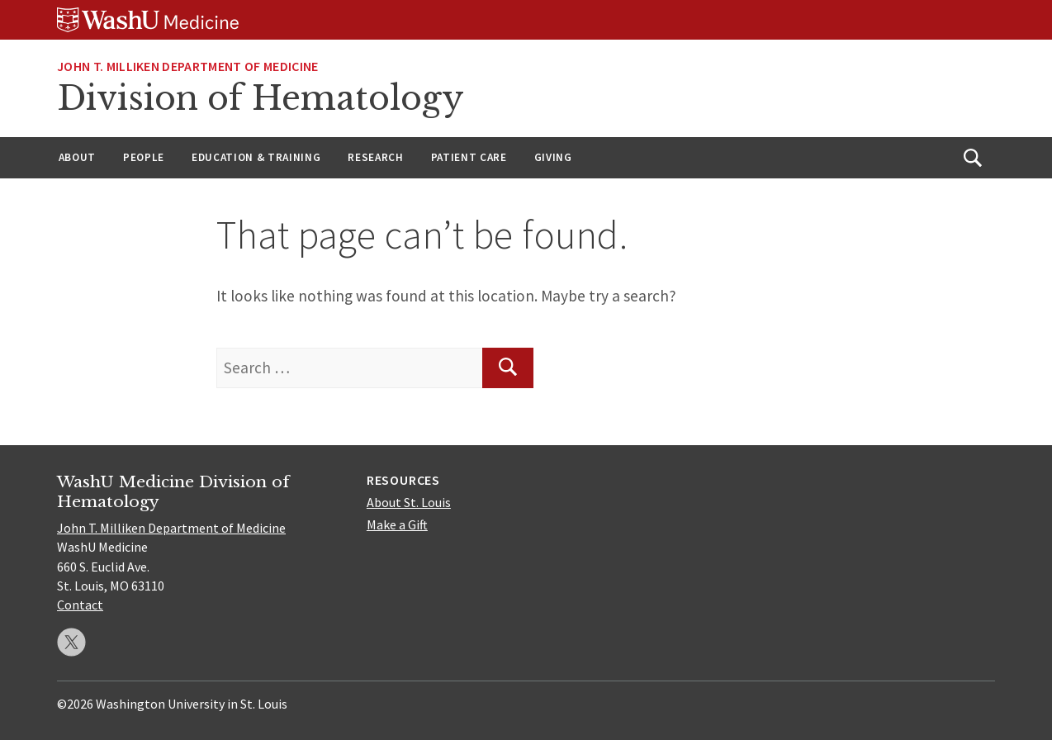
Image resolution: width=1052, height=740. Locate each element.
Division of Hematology (260, 98)
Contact (80, 604)
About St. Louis (409, 502)
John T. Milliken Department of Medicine (187, 66)
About (77, 157)
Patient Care (469, 157)
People (143, 157)
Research (375, 157)
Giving (553, 157)
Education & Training (256, 157)
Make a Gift (397, 524)
